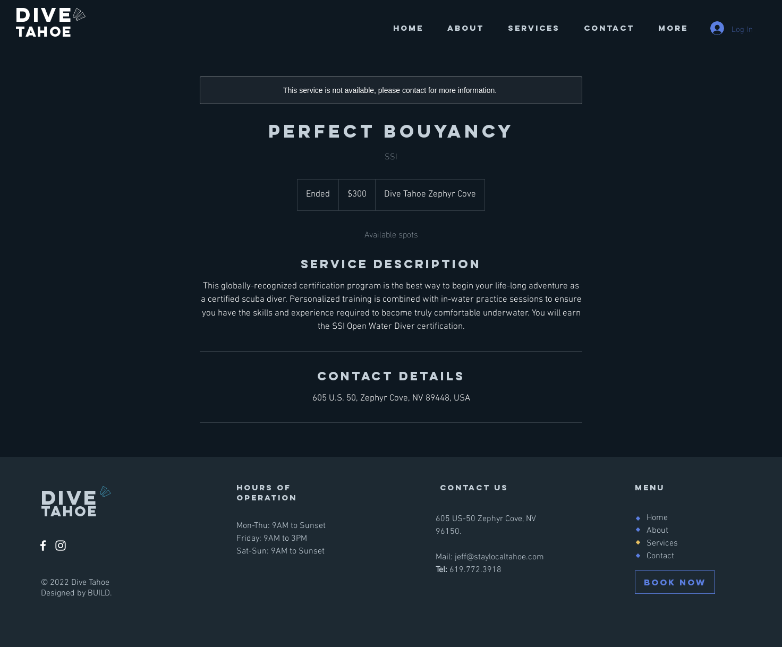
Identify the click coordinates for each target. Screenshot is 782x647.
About (657, 530)
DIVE (48, 14)
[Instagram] (60, 545)
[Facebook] (43, 545)
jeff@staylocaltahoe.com (499, 557)
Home (657, 518)
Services (662, 543)
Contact (660, 556)
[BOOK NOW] (675, 582)
